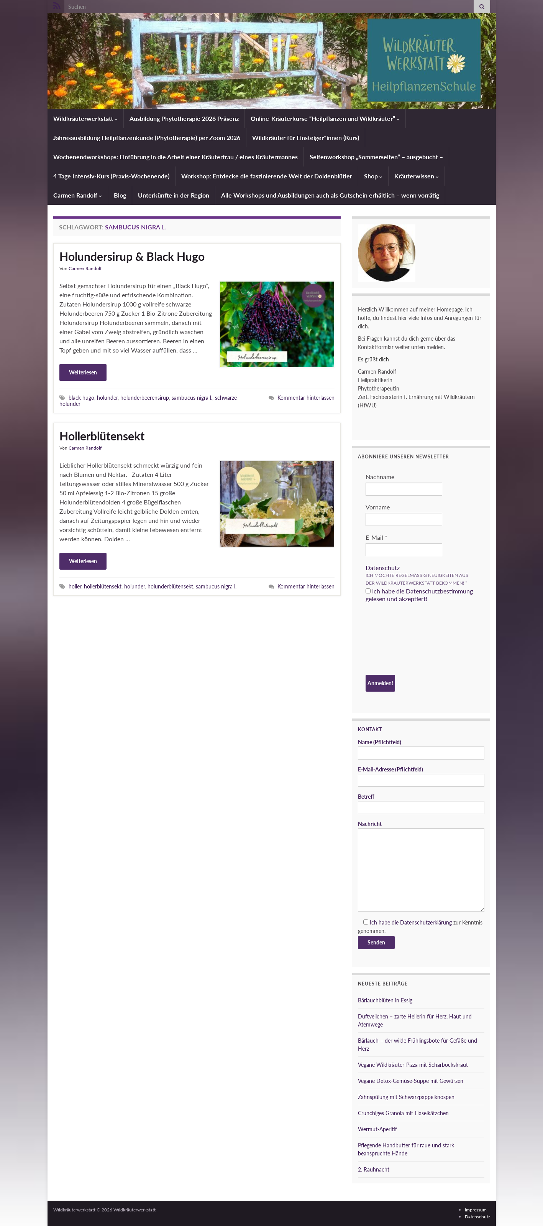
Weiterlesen (83, 372)
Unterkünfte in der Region (173, 195)
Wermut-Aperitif (377, 1129)
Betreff (421, 803)
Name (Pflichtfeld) (421, 749)
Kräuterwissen (416, 176)
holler (75, 586)
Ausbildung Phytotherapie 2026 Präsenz (184, 118)
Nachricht (421, 866)
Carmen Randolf (77, 195)
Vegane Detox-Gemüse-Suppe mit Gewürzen (410, 1081)
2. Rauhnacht (373, 1169)
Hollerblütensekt (101, 436)
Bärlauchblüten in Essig (385, 1000)
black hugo (81, 397)
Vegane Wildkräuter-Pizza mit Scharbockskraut (413, 1064)
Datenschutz (383, 567)
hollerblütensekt (102, 586)
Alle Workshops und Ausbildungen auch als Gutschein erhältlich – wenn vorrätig (330, 195)
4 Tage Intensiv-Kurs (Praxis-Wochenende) (111, 176)
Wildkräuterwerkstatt (85, 118)
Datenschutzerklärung (426, 922)
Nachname (380, 476)
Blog (120, 195)
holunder (107, 397)
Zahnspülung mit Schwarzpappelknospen (406, 1097)
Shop (373, 176)
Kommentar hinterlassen (306, 397)
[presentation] (397, 639)
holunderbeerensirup (144, 397)
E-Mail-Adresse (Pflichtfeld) (421, 776)
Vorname (378, 507)
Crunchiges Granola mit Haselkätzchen (403, 1113)
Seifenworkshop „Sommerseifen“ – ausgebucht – (376, 156)
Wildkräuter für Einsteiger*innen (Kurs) (305, 137)
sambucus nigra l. (192, 397)
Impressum (476, 1210)
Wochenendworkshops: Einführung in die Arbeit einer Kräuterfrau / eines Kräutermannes (175, 156)
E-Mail (376, 537)
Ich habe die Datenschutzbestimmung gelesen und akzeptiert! (419, 594)
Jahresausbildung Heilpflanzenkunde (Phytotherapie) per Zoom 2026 (146, 137)
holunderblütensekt (170, 586)
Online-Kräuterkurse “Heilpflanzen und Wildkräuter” (325, 118)
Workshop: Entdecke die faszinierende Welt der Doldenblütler (266, 176)
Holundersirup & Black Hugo (132, 256)
